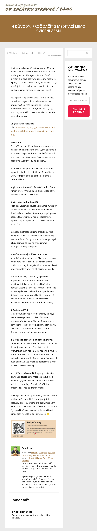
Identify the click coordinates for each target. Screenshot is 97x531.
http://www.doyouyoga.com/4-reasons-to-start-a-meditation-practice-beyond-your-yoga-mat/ (33, 131)
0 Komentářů (55, 55)
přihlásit (15, 517)
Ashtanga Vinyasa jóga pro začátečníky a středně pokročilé (38, 454)
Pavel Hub (27, 53)
